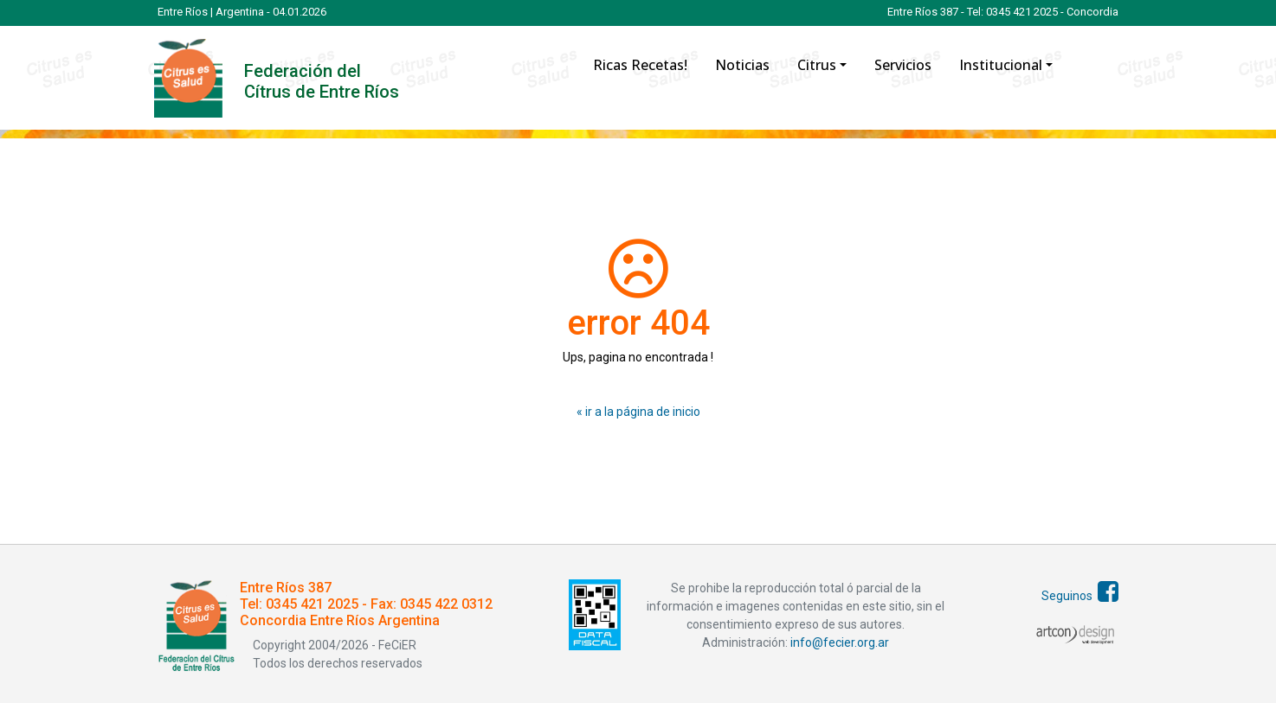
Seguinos (1079, 596)
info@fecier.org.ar (838, 642)
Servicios (902, 64)
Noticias (742, 64)
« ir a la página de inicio (638, 412)
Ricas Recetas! (640, 64)
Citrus (816, 64)
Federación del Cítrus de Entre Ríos (321, 81)
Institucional (1000, 64)
